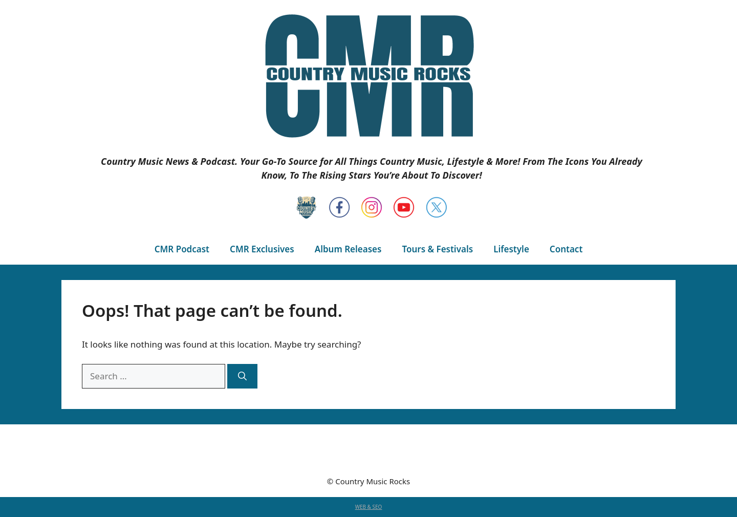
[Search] (242, 376)
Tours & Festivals (437, 249)
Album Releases (348, 249)
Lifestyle (511, 249)
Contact (566, 249)
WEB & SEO (368, 506)
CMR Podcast (182, 249)
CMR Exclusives (262, 249)
